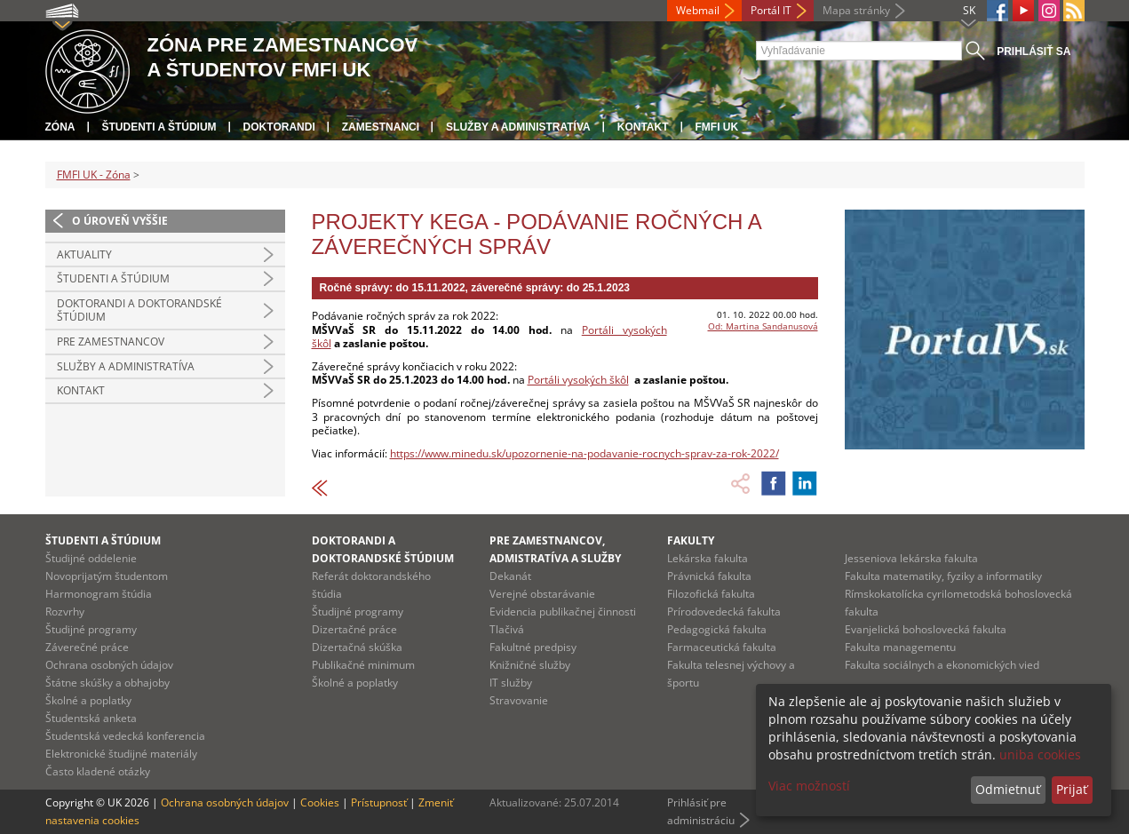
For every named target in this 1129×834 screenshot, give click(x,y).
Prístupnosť (379, 802)
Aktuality (84, 254)
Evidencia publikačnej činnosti (562, 611)
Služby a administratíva (518, 127)
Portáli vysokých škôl (578, 379)
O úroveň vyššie (120, 220)
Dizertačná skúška (357, 647)
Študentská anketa (91, 718)
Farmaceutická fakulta (721, 647)
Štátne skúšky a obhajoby (107, 682)
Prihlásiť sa (1033, 51)
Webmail (698, 10)
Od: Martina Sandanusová (763, 326)
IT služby (510, 682)
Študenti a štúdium (159, 127)
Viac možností (809, 785)
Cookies (319, 802)
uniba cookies (1040, 754)
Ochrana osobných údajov (109, 664)
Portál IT (771, 10)
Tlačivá (506, 629)
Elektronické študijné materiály (121, 753)
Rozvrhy (64, 611)
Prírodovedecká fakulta (724, 611)
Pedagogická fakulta (717, 629)
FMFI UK (717, 127)
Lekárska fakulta (707, 558)
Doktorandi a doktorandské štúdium (139, 310)
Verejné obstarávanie (542, 593)
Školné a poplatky (88, 700)
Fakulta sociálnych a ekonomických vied (942, 664)
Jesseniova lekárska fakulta (911, 558)
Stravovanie (518, 700)
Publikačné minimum (363, 664)
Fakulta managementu (900, 647)
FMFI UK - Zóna (94, 174)
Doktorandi (279, 127)
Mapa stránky (856, 10)
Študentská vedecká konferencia (125, 735)
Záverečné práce (87, 647)
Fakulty (690, 540)
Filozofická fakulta (711, 593)
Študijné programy (91, 629)
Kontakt (643, 127)
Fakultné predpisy (532, 647)
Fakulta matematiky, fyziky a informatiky (943, 576)
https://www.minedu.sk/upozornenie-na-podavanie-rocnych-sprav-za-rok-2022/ (584, 453)
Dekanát (510, 576)
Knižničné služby (529, 664)
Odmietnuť (1007, 789)
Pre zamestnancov (110, 341)
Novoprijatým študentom (106, 576)
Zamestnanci (380, 127)
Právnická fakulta (709, 576)
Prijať (1071, 789)
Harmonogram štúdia (98, 593)
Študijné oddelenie (91, 558)
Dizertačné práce (354, 629)
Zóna (60, 127)
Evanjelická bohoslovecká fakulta (925, 629)
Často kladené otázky (97, 771)
